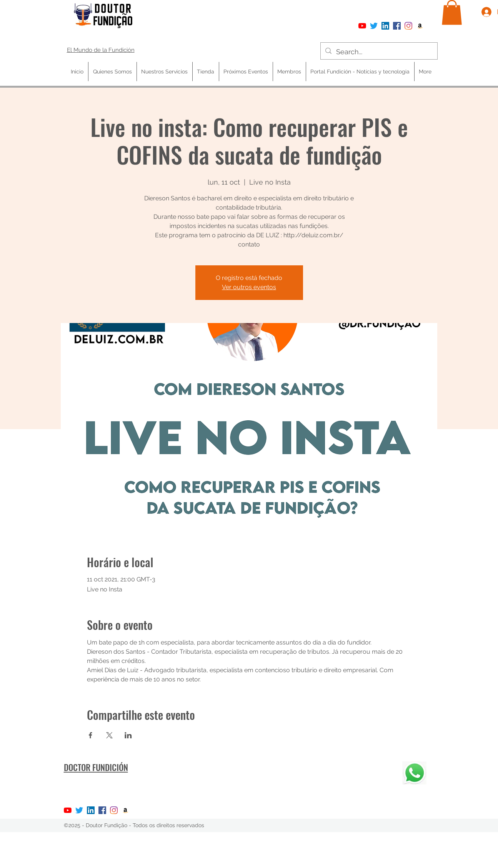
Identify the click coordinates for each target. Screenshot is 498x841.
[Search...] (378, 52)
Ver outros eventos (249, 287)
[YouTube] (362, 26)
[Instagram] (408, 26)
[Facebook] (397, 26)
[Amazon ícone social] (420, 26)
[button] (451, 12)
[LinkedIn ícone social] (385, 26)
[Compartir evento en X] (109, 735)
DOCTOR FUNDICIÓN (96, 767)
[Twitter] (374, 26)
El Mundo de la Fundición (101, 50)
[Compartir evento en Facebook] (90, 735)
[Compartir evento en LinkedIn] (128, 735)
